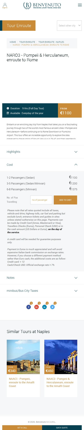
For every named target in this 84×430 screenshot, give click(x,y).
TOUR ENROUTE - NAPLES (51, 42)
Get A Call (22, 427)
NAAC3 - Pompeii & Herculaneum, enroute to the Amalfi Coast (60, 382)
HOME (13, 42)
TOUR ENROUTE (27, 42)
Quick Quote (62, 427)
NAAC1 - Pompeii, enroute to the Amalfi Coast (21, 382)
